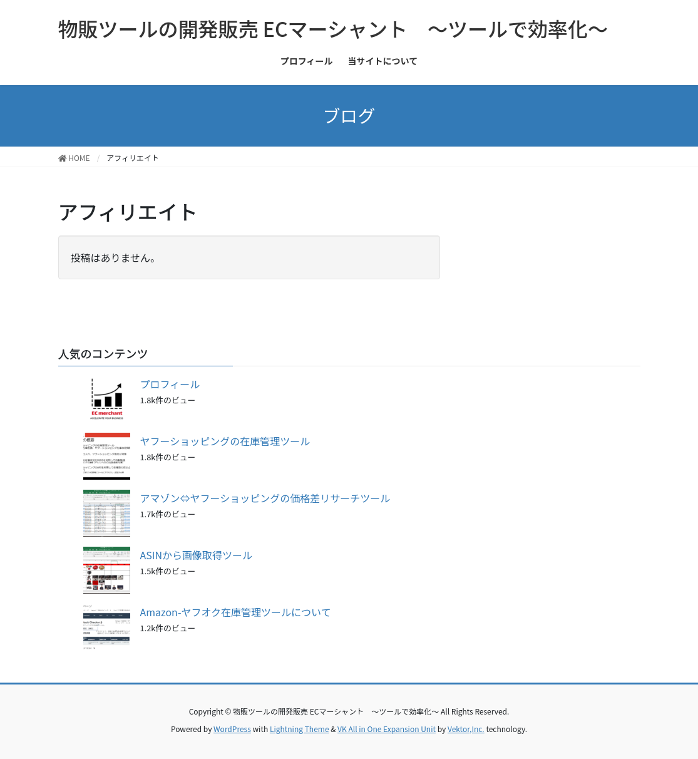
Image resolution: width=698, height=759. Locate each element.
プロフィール (170, 383)
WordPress (232, 728)
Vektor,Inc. (466, 728)
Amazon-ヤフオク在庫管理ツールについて (235, 611)
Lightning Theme (299, 728)
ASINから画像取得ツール (196, 554)
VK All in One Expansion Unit (386, 728)
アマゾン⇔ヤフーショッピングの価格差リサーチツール (265, 497)
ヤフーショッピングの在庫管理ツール (225, 440)
